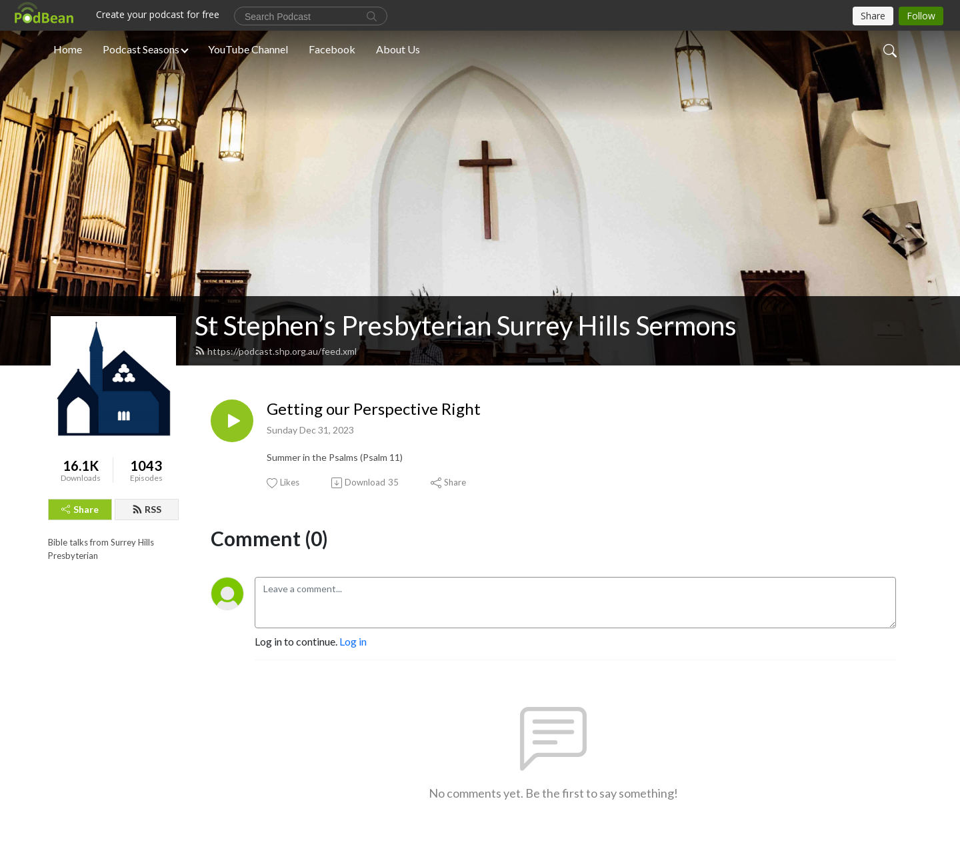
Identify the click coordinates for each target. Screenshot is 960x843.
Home (67, 49)
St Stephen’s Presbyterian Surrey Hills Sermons (466, 325)
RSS (146, 509)
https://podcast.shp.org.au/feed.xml (276, 351)
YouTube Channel (248, 49)
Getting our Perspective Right (374, 408)
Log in (353, 641)
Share (80, 509)
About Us (398, 49)
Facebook (332, 49)
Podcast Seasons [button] (141, 49)
